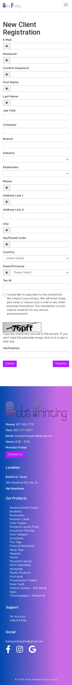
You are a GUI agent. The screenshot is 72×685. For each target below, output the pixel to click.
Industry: (9, 153)
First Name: (11, 82)
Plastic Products (20, 573)
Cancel (9, 363)
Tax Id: (7, 280)
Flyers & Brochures (22, 546)
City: (6, 224)
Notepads (16, 569)
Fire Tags (16, 542)
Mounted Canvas (20, 561)
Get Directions (15, 488)
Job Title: (9, 110)
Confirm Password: (16, 68)
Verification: (11, 348)
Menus (14, 557)
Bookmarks (17, 515)
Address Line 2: (13, 210)
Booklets (16, 511)
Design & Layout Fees (24, 527)
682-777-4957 (23, 430)
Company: (10, 125)
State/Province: (14, 266)
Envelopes (16, 538)
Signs (13, 592)
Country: (9, 252)
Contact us (15, 454)
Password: (10, 54)
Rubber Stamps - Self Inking (28, 588)
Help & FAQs (18, 620)
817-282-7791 (25, 424)
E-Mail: (7, 40)
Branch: (8, 139)
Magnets (15, 553)
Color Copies (18, 523)
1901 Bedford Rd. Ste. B (21, 482)
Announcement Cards (24, 508)
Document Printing (22, 530)
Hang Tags (16, 550)
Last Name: (11, 96)
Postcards (16, 576)
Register (61, 363)
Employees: (11, 167)
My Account (17, 616)
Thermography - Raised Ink (27, 596)
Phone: (7, 181)
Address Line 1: (13, 195)
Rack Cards (17, 584)
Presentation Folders (23, 580)
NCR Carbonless (20, 565)
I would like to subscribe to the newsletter (36, 304)
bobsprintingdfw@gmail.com (33, 436)
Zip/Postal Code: (14, 238)
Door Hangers (19, 534)
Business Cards (19, 519)
